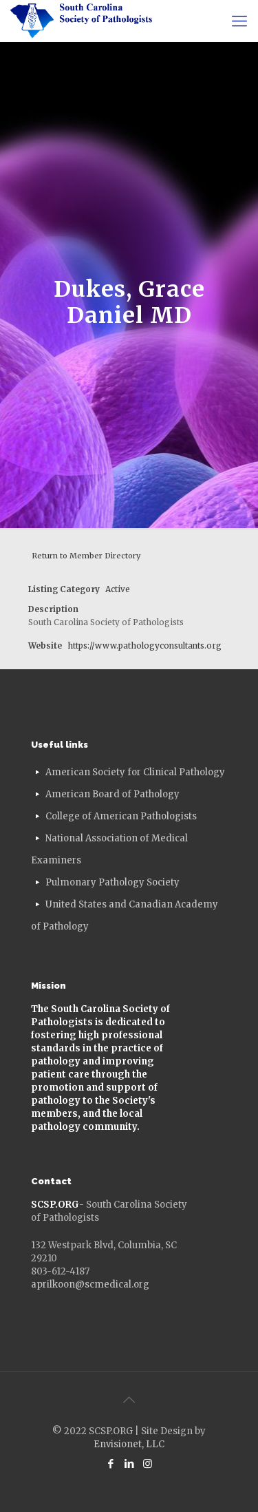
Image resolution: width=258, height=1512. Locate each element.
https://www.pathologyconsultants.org (144, 645)
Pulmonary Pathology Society (112, 882)
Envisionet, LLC (129, 1444)
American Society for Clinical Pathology (135, 772)
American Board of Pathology (112, 794)
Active (117, 589)
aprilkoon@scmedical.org (90, 1284)
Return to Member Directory (86, 555)
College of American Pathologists (121, 816)
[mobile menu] (239, 20)
